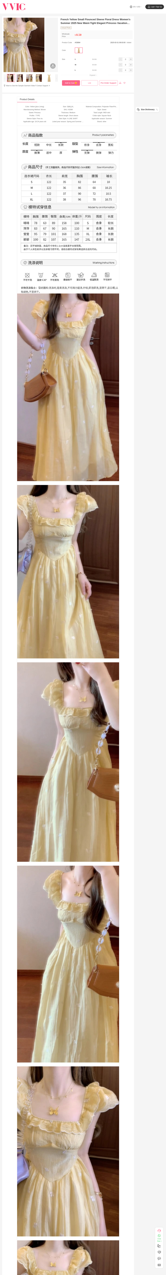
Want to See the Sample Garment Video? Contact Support (28, 86)
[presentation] (5, 78)
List (89, 83)
